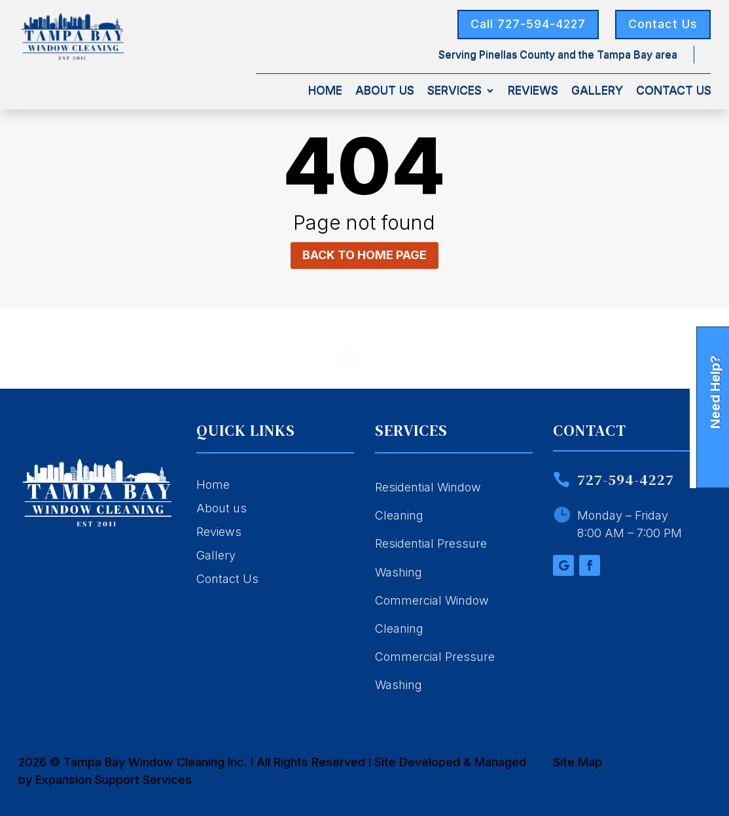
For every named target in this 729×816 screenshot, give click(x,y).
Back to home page (364, 255)
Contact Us (663, 24)
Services (454, 91)
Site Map (577, 762)
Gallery (597, 91)
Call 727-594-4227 (528, 24)
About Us (384, 91)
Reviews (533, 91)
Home (325, 91)
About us (221, 508)
